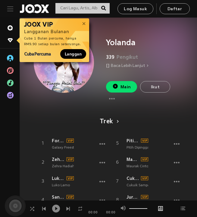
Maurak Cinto (133, 159)
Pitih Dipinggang (133, 140)
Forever (58, 140)
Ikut (155, 87)
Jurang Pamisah (133, 197)
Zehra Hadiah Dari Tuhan (58, 159)
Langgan (73, 54)
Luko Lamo (58, 178)
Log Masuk (135, 9)
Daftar (174, 9)
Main (121, 86)
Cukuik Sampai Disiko (133, 178)
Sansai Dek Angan (58, 197)
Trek (108, 121)
